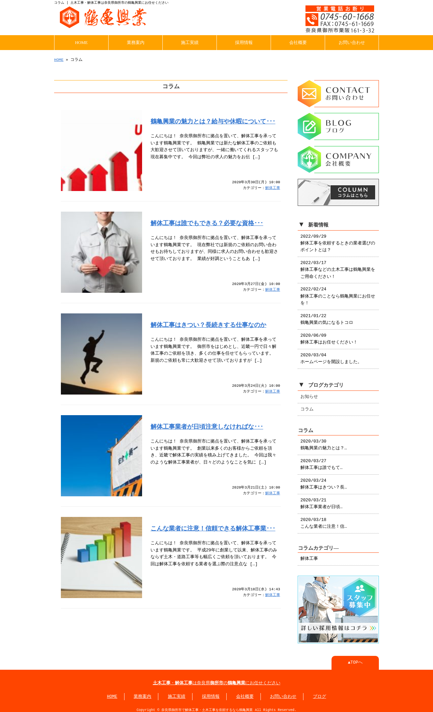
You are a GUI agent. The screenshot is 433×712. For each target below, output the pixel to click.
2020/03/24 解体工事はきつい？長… (323, 480)
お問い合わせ (352, 42)
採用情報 (244, 42)
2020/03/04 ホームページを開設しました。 (331, 355)
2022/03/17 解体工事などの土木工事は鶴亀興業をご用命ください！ (337, 267)
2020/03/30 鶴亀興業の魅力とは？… (323, 441)
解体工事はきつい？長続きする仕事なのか (208, 324)
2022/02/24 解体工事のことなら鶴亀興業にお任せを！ (337, 293)
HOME (81, 42)
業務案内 (135, 42)
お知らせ (309, 393)
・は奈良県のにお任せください (216, 679)
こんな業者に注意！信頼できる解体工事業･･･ (213, 527)
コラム (307, 406)
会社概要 (298, 42)
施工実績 (190, 42)
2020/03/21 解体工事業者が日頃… (321, 500)
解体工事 (272, 187)
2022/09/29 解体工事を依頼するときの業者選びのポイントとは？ (337, 240)
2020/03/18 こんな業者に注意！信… (323, 520)
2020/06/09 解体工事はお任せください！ (329, 335)
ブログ (319, 693)
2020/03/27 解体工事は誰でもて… (321, 461)
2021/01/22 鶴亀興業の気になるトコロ (326, 316)
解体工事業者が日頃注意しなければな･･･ (207, 426)
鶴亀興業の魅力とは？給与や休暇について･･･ (213, 120)
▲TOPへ (355, 659)
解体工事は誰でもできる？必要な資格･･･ (207, 222)
